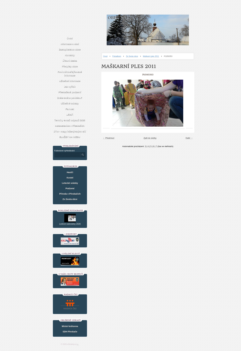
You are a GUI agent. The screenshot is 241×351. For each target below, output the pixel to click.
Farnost (69, 109)
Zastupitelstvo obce (70, 49)
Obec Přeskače (125, 17)
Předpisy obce (70, 66)
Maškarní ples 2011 (151, 56)
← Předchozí (108, 138)
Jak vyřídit (69, 86)
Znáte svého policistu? (69, 97)
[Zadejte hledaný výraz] (67, 155)
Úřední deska (70, 60)
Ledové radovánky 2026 (70, 224)
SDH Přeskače (70, 331)
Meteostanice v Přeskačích (70, 125)
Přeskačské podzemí (69, 92)
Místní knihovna (70, 326)
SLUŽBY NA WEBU (69, 137)
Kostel (70, 177)
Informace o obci (70, 44)
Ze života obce (132, 56)
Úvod (105, 56)
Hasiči (70, 172)
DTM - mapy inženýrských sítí (70, 131)
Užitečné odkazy (70, 103)
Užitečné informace (69, 81)
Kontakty (70, 55)
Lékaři (69, 114)
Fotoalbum (116, 56)
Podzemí (69, 188)
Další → (189, 138)
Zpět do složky (150, 138)
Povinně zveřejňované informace (70, 73)
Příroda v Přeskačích (70, 194)
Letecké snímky (70, 183)
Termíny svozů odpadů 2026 (69, 120)
